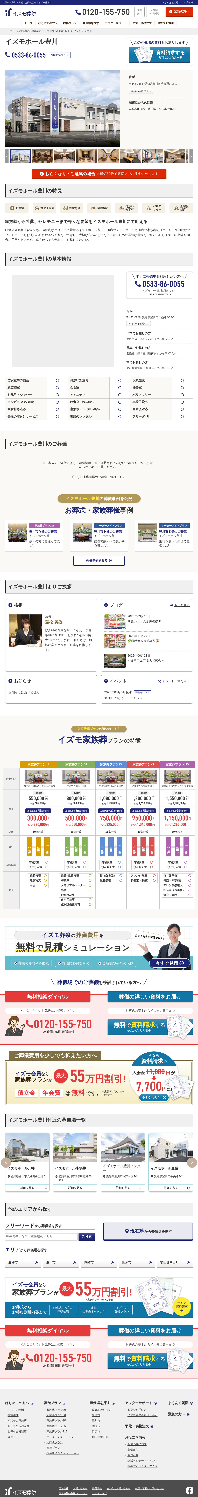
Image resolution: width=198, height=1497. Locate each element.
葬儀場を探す (91, 23)
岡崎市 (89, 1262)
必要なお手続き (137, 1409)
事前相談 (13, 1415)
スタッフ (13, 1437)
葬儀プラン (70, 23)
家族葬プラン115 (177, 764)
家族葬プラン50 (76, 764)
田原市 (126, 1262)
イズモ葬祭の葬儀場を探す (29, 31)
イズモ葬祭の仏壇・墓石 (143, 1415)
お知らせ (133, 1455)
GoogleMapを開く (139, 91)
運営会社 (63, 1488)
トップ (28, 23)
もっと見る (182, 605)
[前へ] (13, 108)
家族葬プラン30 (38, 764)
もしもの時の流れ (18, 1426)
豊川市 (50, 1262)
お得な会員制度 (17, 1431)
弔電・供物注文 (142, 23)
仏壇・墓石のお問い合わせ (149, 1488)
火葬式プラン (54, 1442)
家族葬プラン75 (111, 764)
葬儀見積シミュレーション (62, 1453)
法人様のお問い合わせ (118, 1488)
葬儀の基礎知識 (137, 1444)
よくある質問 (171, 2)
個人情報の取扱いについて (73, 1493)
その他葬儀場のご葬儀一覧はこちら (101, 477)
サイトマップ (99, 1493)
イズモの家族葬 (17, 1420)
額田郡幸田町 (169, 1262)
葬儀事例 (133, 1449)
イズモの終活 (16, 1409)
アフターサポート (116, 23)
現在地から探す (101, 1409)
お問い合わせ (80, 1488)
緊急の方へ (176, 1414)
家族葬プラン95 (143, 764)
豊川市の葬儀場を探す (58, 31)
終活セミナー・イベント (143, 1460)
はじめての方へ (47, 23)
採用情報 (97, 1488)
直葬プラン (53, 1447)
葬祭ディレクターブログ (143, 1466)
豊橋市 (13, 1262)
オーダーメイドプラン (60, 1437)
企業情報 (188, 2)
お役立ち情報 (165, 23)
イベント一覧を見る (176, 681)
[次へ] (112, 108)
